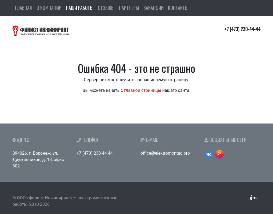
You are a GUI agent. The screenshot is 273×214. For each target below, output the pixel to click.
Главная (23, 7)
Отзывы (106, 7)
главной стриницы (142, 90)
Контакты (178, 7)
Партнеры (129, 7)
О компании (49, 7)
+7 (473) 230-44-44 (95, 153)
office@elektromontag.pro (165, 153)
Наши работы (80, 7)
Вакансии (153, 7)
